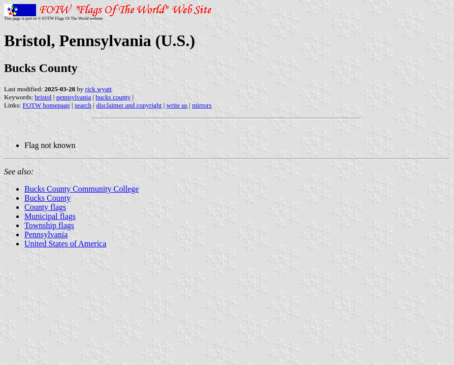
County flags (45, 207)
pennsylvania (73, 97)
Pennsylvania (46, 234)
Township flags (49, 225)
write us (177, 105)
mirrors (201, 105)
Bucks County (47, 198)
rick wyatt (98, 89)
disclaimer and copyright (128, 105)
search (83, 105)
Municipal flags (50, 216)
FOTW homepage (46, 105)
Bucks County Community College (81, 189)
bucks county (113, 97)
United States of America (65, 243)
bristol (43, 97)
